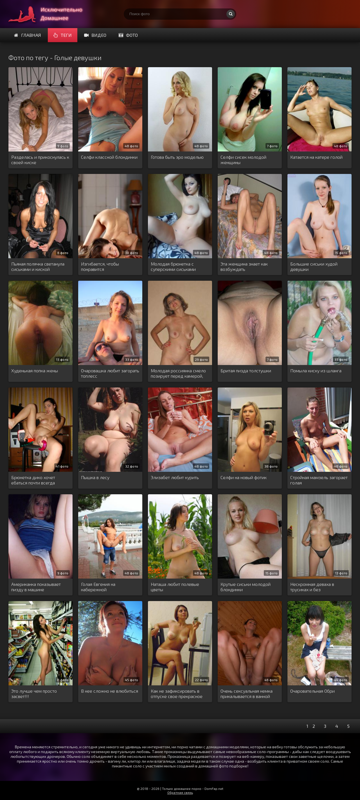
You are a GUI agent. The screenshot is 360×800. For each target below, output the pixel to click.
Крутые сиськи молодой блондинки (245, 586)
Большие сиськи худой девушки (314, 266)
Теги (62, 35)
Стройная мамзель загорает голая (319, 480)
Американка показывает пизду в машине (36, 586)
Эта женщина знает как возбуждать (244, 266)
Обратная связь (180, 792)
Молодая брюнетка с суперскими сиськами (173, 266)
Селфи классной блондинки (109, 157)
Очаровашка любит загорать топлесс (110, 373)
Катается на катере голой (316, 157)
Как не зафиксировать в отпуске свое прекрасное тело (176, 693)
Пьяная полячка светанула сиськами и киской (37, 266)
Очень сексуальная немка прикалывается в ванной (246, 693)
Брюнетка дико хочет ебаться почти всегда (33, 480)
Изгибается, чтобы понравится (100, 266)
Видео (95, 35)
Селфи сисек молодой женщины (243, 159)
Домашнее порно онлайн (50, 14)
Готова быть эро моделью (177, 157)
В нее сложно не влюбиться (109, 691)
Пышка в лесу (95, 477)
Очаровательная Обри (312, 691)
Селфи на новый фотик (243, 477)
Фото (128, 35)
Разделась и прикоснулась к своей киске (40, 159)
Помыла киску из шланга (315, 370)
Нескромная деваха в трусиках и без (312, 586)
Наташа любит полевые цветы (175, 586)
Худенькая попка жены (34, 370)
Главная (27, 35)
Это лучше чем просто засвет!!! (34, 693)
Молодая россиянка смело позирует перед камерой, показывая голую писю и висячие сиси (178, 373)
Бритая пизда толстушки (245, 370)
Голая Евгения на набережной (98, 586)
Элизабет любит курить (175, 477)
